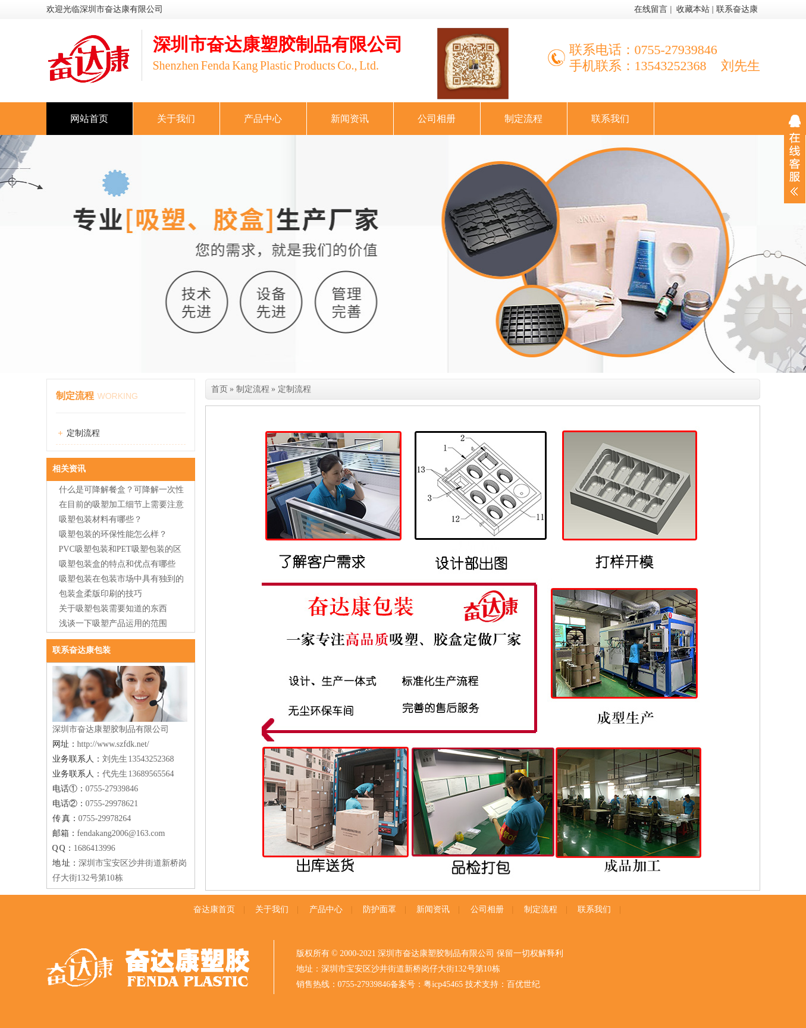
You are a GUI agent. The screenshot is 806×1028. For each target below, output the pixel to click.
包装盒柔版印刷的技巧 (100, 593)
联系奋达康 (737, 9)
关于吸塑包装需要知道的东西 (113, 608)
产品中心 (263, 119)
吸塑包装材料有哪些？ (100, 519)
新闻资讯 (350, 119)
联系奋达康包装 (81, 650)
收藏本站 (693, 9)
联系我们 (610, 119)
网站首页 (89, 119)
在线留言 (650, 9)
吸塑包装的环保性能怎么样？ (113, 534)
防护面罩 (379, 909)
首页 (219, 389)
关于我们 (176, 119)
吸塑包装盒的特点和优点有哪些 (117, 563)
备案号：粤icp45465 (426, 984)
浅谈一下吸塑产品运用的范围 (113, 623)
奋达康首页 (214, 909)
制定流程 (523, 119)
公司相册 (437, 119)
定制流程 (83, 433)
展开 (794, 155)
